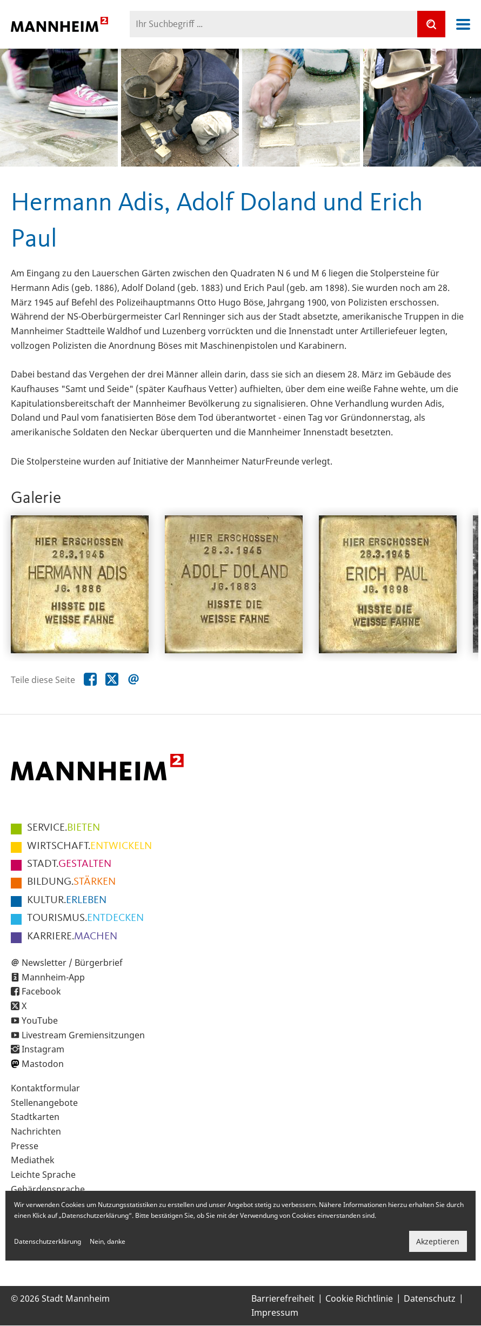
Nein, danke (107, 1241)
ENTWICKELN (89, 846)
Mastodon (43, 1064)
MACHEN (72, 936)
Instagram (43, 1049)
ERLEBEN (66, 900)
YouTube (40, 1020)
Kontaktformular (45, 1088)
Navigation (463, 24)
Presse (24, 1146)
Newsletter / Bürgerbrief (72, 963)
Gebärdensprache (48, 1189)
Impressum (274, 1312)
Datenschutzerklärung (47, 1241)
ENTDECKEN (85, 918)
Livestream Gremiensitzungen (83, 1035)
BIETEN (63, 828)
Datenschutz (430, 1298)
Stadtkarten (35, 1117)
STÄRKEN (71, 882)
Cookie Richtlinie (359, 1298)
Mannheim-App (53, 977)
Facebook (41, 991)
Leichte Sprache (43, 1175)
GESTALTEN (69, 864)
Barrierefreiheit (283, 1298)
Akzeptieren (437, 1241)
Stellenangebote (44, 1103)
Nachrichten (36, 1131)
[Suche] (431, 24)
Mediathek (33, 1160)
